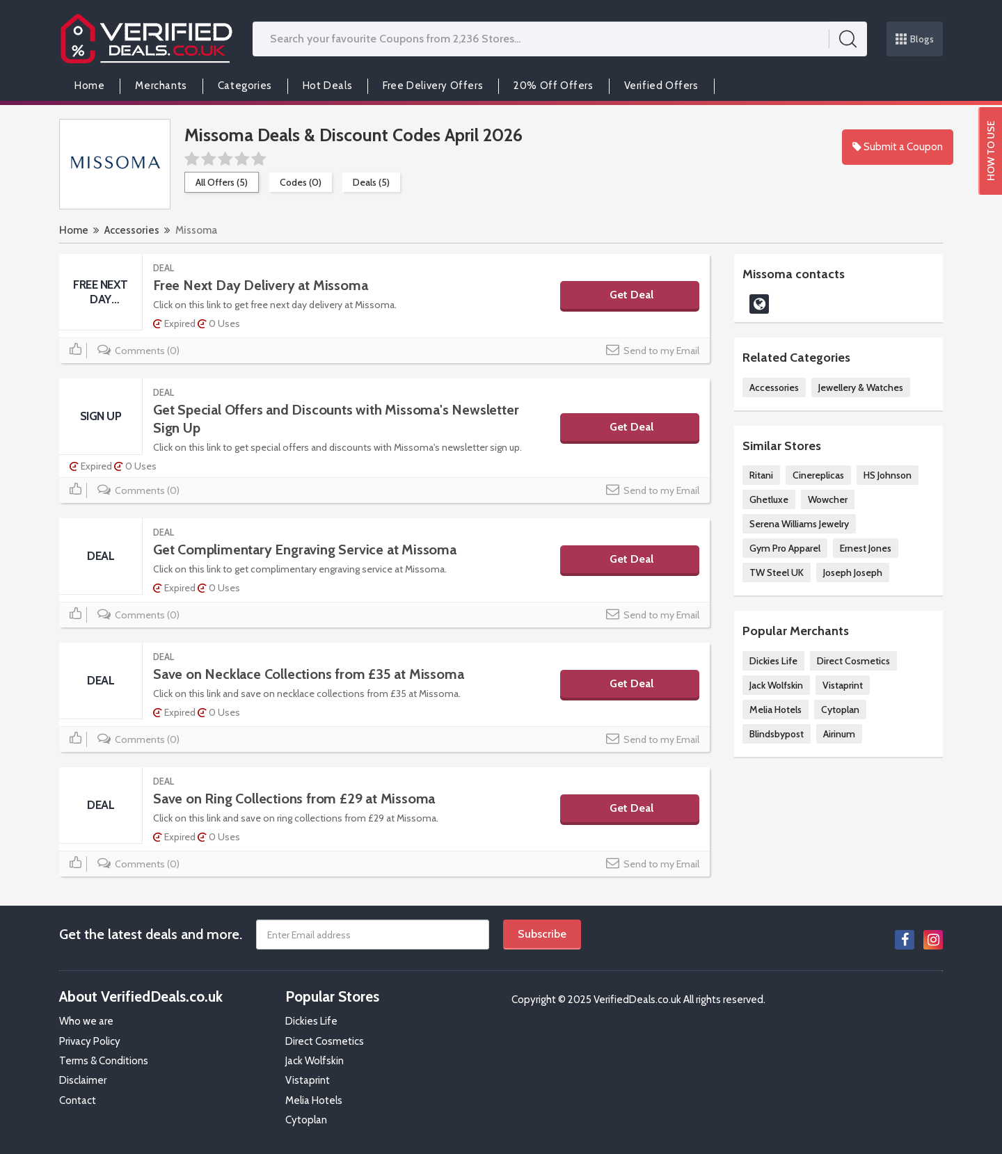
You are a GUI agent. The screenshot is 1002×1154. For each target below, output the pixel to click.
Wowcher (828, 499)
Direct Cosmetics (853, 661)
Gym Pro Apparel (784, 548)
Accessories (131, 230)
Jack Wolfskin (776, 685)
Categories (245, 85)
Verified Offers (661, 85)
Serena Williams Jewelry (799, 524)
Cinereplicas (818, 475)
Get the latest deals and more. (150, 934)
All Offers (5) (222, 182)
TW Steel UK (776, 572)
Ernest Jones (865, 548)
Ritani (761, 475)
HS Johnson (888, 475)
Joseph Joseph (852, 572)
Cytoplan (840, 709)
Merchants (160, 85)
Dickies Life (773, 661)
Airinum (839, 734)
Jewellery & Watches (860, 387)
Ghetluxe (768, 499)
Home (89, 85)
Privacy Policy (89, 1041)
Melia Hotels (775, 709)
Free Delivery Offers (433, 85)
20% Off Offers (553, 85)
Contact (77, 1100)
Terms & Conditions (103, 1061)
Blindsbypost (776, 734)
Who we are (86, 1021)
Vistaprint (842, 685)
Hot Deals (327, 85)
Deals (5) (371, 182)
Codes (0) (300, 182)
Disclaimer (82, 1080)
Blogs (915, 39)
